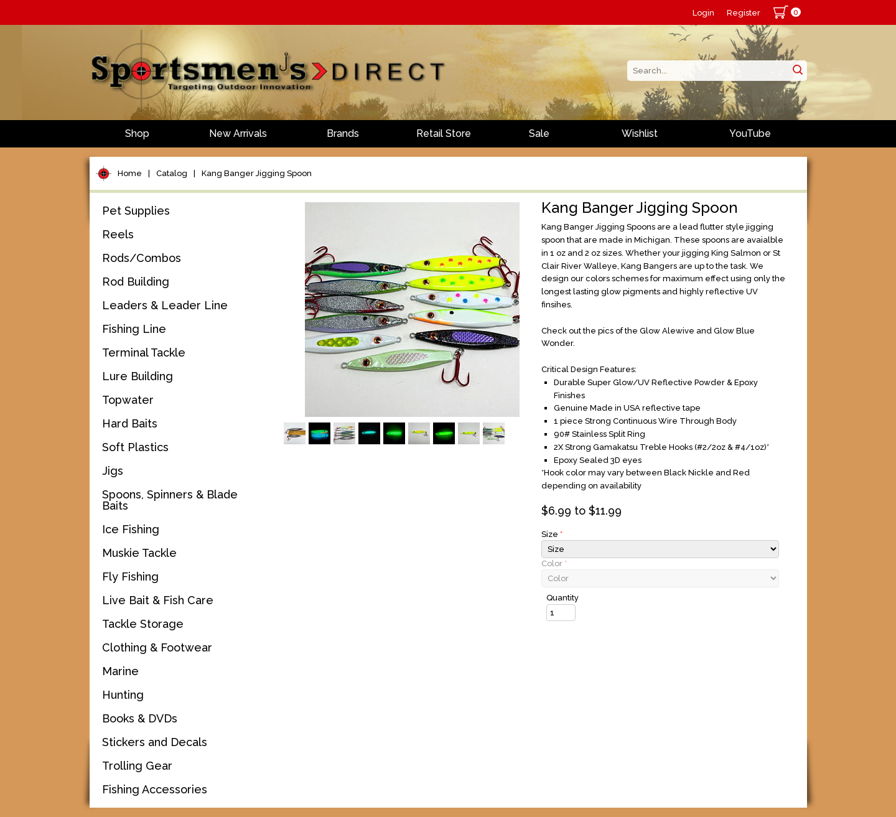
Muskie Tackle (139, 552)
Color (554, 563)
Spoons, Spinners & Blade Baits (170, 500)
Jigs (112, 470)
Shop (137, 133)
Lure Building (137, 376)
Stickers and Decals (154, 742)
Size (551, 534)
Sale (539, 133)
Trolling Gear (137, 765)
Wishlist (640, 133)
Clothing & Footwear (157, 647)
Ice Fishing (130, 529)
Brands (343, 133)
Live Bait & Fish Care (157, 600)
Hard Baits (129, 423)
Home (130, 173)
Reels (118, 234)
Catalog (171, 173)
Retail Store (443, 133)
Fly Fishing (130, 576)
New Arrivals (238, 133)
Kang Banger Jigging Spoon (257, 173)
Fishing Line (134, 328)
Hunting (123, 694)
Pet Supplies (136, 210)
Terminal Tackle (143, 352)
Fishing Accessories (154, 789)
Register (743, 13)
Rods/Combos (141, 257)
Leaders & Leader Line (165, 305)
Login (703, 13)
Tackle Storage (143, 623)
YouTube (750, 133)
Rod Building (135, 281)
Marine (120, 671)
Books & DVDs (139, 718)
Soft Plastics (135, 447)
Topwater (128, 399)
